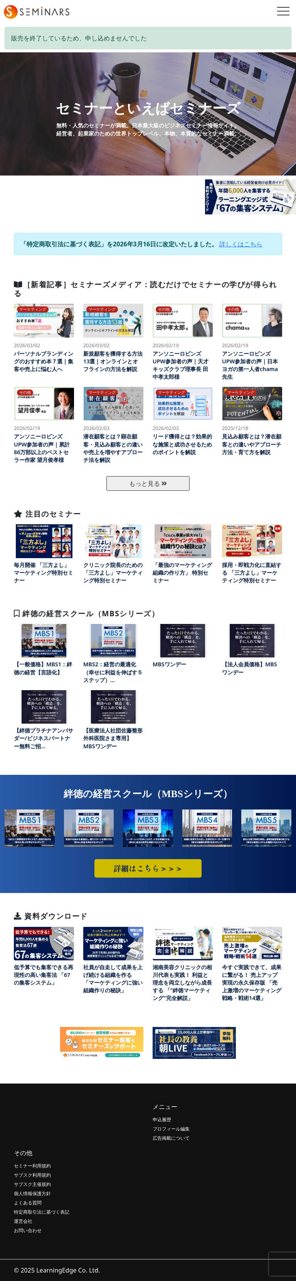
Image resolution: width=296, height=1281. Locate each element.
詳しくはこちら (240, 244)
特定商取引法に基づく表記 (41, 1212)
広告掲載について (171, 1138)
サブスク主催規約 (32, 1184)
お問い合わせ (28, 1230)
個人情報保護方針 (32, 1193)
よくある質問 (28, 1202)
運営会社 (23, 1221)
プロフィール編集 (171, 1128)
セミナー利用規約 (32, 1165)
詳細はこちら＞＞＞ (148, 868)
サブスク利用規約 (32, 1175)
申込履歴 (162, 1119)
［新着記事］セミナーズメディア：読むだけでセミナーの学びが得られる (145, 288)
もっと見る (148, 483)
